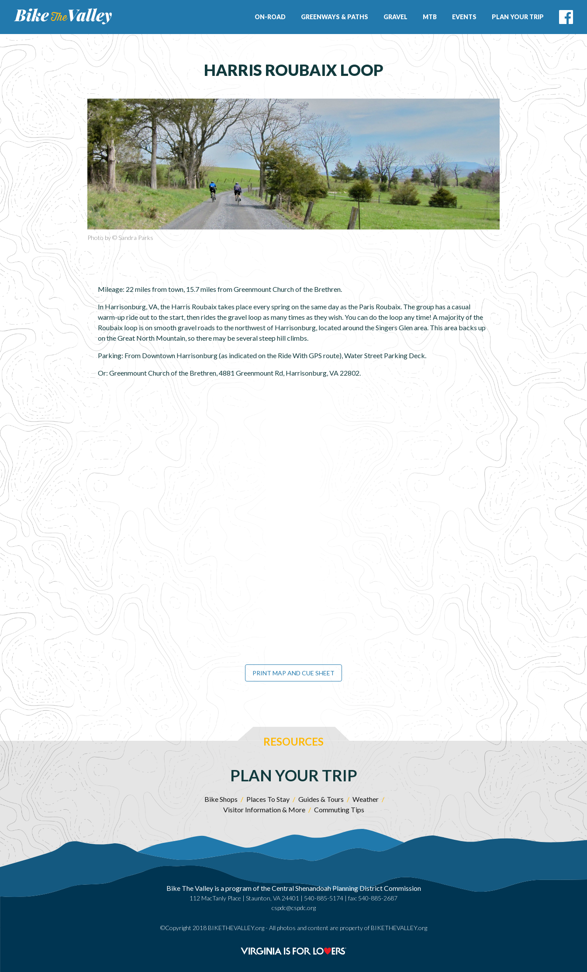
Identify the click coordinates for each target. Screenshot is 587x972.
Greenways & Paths (334, 17)
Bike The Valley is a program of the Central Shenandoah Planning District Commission (293, 888)
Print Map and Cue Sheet (293, 673)
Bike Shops (221, 799)
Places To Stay (268, 799)
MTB (430, 17)
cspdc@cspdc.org (294, 907)
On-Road (270, 17)
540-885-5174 (323, 898)
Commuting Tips (339, 809)
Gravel (395, 17)
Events (464, 17)
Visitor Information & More (264, 809)
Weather (365, 799)
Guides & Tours (321, 799)
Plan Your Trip (518, 17)
